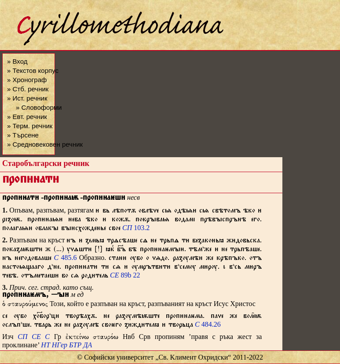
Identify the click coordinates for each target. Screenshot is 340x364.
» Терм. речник (29, 126)
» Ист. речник (27, 98)
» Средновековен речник (45, 144)
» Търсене (23, 135)
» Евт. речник (27, 116)
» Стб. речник (27, 89)
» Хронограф (27, 79)
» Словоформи (39, 107)
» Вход (17, 61)
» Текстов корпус (32, 70)
